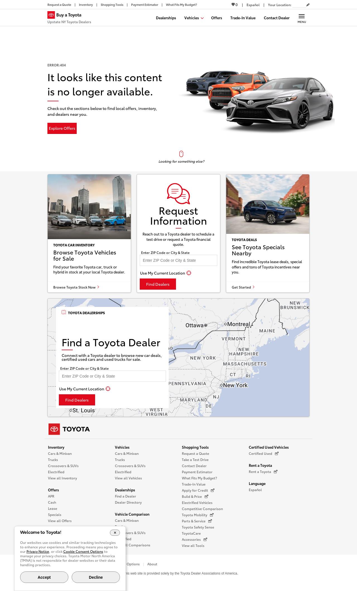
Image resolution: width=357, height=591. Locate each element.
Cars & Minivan (60, 453)
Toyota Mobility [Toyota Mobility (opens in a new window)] (198, 515)
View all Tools (193, 545)
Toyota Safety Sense (198, 527)
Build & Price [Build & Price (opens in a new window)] (195, 496)
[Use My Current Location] (165, 272)
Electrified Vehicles (197, 502)
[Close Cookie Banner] (115, 533)
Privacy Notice (37, 551)
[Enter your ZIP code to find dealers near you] (178, 260)
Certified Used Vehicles (269, 447)
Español (255, 489)
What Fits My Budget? (199, 477)
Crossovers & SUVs (63, 465)
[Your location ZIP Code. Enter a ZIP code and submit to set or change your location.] (299, 5)
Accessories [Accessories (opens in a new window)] (194, 539)
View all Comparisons (132, 544)
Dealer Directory (128, 502)
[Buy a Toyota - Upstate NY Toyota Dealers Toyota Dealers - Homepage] (69, 18)
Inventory (56, 447)
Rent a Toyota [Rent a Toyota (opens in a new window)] (263, 472)
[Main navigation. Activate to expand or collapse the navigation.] (302, 17)
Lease (52, 508)
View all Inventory (62, 477)
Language (257, 483)
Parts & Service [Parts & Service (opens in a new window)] (197, 521)
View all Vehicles (128, 477)
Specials (54, 514)
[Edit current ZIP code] (308, 5)
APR (51, 496)
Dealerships (125, 489)
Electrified (56, 471)
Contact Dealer (194, 465)
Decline (96, 577)
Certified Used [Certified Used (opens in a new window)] (264, 453)
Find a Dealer (125, 496)
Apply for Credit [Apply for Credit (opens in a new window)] (198, 490)
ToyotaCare (191, 533)
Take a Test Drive (195, 459)
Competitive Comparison (202, 508)
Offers (53, 489)
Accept (44, 577)
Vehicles (122, 447)
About (152, 563)
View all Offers (60, 520)
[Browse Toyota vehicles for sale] (89, 233)
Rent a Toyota (260, 465)
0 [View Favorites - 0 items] (234, 4)
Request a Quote (195, 453)
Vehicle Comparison (132, 513)
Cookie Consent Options (83, 551)
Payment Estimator (197, 471)
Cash (52, 502)
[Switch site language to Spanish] (253, 4)
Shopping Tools (195, 447)
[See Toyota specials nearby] (267, 233)
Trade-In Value (194, 484)
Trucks (53, 459)
